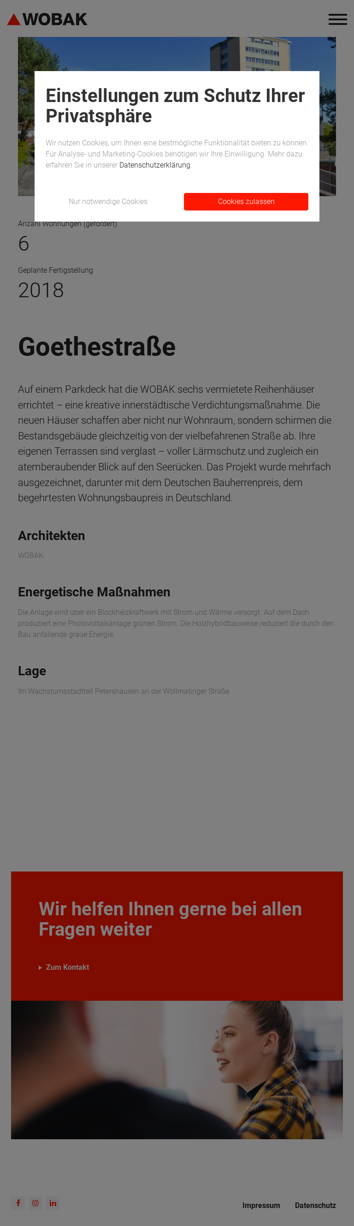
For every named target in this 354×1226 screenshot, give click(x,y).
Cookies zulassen (246, 201)
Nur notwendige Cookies (108, 201)
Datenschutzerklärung (154, 165)
